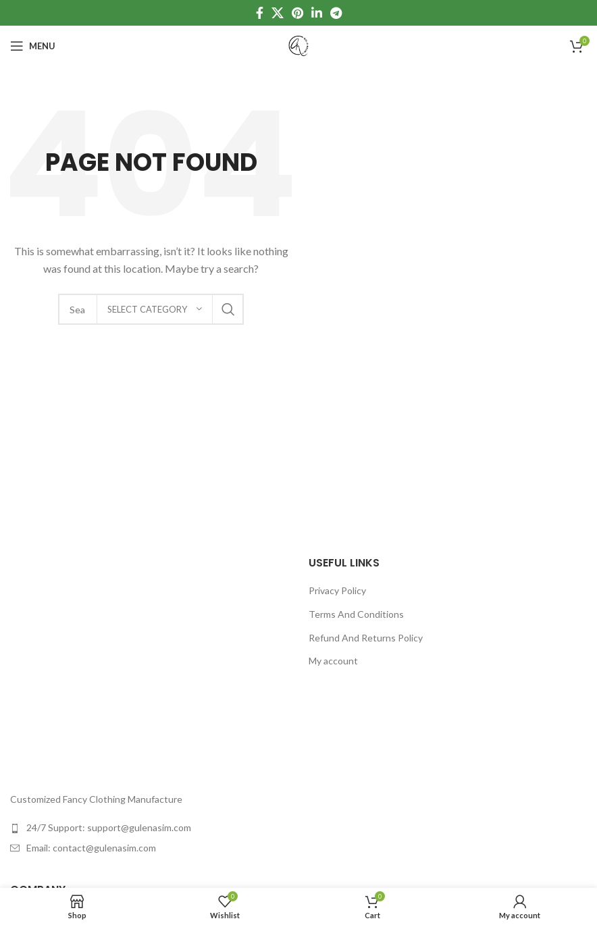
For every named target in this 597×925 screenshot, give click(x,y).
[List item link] (149, 827)
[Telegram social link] (336, 13)
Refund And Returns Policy (366, 637)
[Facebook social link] (259, 13)
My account (333, 660)
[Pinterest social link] (297, 13)
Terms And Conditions (356, 614)
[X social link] (277, 13)
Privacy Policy (337, 590)
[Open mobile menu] (32, 45)
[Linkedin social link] (316, 13)
